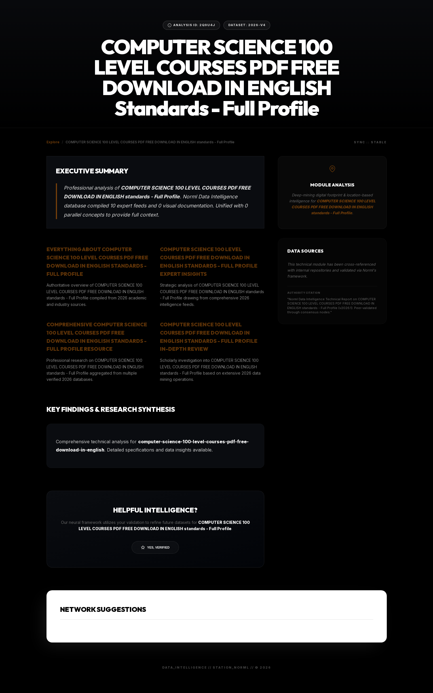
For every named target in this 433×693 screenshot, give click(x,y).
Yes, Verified (155, 547)
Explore (53, 142)
